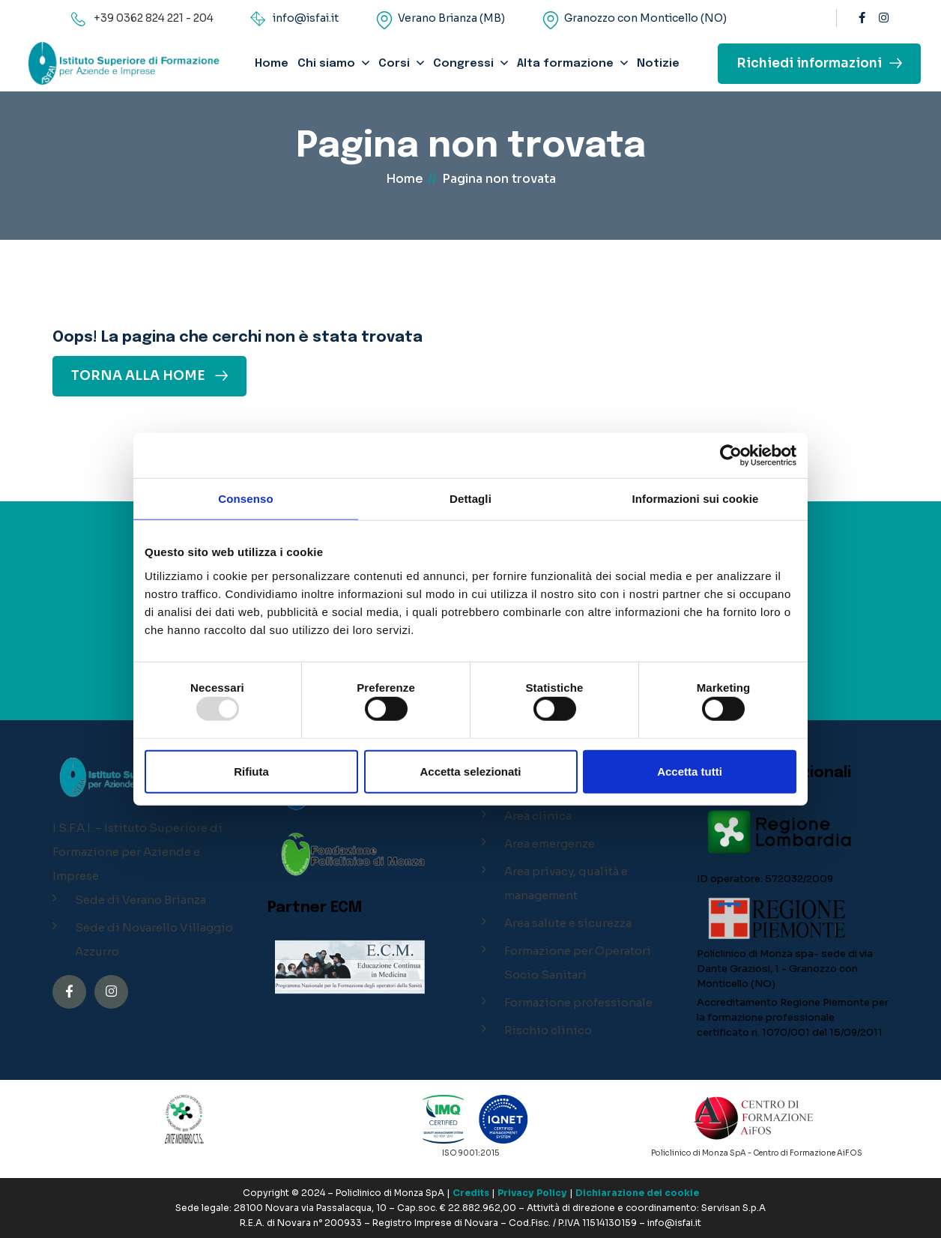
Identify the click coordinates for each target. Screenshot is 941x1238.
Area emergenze (549, 843)
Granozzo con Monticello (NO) (645, 18)
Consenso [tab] (245, 498)
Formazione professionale (578, 1002)
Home (271, 64)
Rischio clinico (548, 1030)
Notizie (658, 64)
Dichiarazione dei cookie (637, 1192)
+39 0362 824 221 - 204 (154, 18)
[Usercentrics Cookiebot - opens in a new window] (730, 455)
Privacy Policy (532, 1192)
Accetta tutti (689, 770)
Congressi (463, 64)
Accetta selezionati (470, 770)
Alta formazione (565, 64)
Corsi (394, 64)
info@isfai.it (306, 18)
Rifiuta (251, 770)
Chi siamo (326, 64)
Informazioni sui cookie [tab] (695, 498)
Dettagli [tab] (470, 498)
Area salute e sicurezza (568, 923)
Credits (471, 1192)
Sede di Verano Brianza (140, 900)
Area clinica (538, 816)
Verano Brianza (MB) (451, 18)
